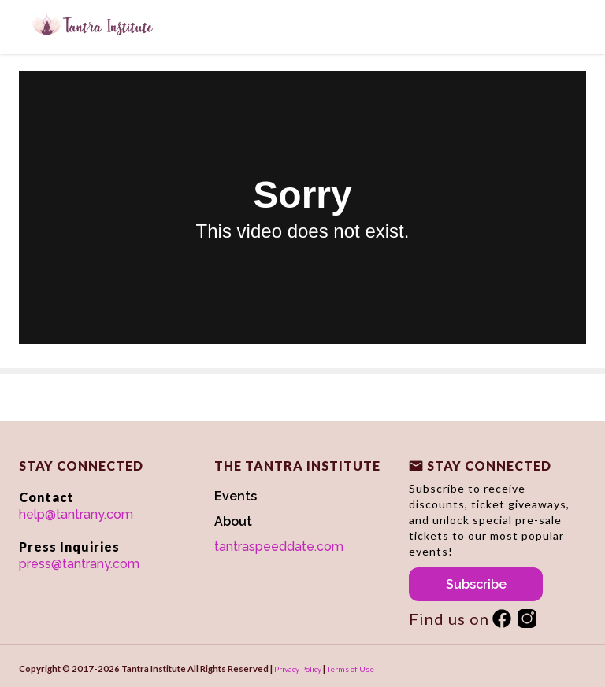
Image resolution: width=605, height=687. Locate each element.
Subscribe (476, 584)
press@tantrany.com (79, 563)
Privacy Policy (297, 669)
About (233, 521)
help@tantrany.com (76, 514)
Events (235, 496)
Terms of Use (350, 669)
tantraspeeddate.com (278, 546)
